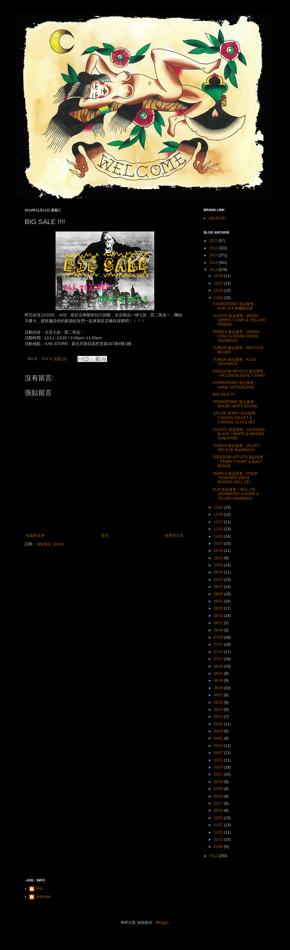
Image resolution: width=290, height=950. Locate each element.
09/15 (219, 587)
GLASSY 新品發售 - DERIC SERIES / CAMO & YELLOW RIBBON (239, 320)
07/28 (219, 637)
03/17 (219, 774)
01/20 (219, 832)
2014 (214, 262)
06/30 (219, 666)
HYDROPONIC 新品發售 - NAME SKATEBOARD (234, 385)
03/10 (219, 782)
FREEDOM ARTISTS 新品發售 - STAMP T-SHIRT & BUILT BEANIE (238, 461)
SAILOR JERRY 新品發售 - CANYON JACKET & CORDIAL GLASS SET (235, 417)
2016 (214, 248)
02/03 (219, 818)
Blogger (162, 922)
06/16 (219, 680)
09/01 (219, 601)
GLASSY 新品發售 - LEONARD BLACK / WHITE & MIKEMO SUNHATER (239, 434)
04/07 (219, 753)
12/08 (219, 298)
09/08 (219, 594)
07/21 (219, 644)
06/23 (219, 673)
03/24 (219, 767)
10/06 (219, 565)
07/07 (219, 659)
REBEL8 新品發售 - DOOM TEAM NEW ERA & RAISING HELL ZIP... (235, 478)
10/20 (219, 550)
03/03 (219, 789)
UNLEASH (217, 218)
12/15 (219, 290)
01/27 (219, 825)
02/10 (219, 810)
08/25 (219, 608)
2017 (214, 241)
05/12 (219, 717)
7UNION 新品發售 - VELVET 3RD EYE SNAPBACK (236, 448)
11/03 (219, 536)
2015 (214, 255)
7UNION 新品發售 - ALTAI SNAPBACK (234, 361)
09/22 (219, 579)
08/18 (219, 616)
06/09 (219, 688)
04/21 (219, 738)
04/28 (219, 731)
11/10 (219, 529)
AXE (39, 888)
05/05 (219, 724)
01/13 (219, 839)
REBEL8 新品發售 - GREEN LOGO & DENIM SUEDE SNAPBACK (236, 336)
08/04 (219, 630)
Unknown (43, 896)
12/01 (219, 507)
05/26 (219, 702)
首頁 (105, 535)
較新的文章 (35, 535)
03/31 (219, 760)
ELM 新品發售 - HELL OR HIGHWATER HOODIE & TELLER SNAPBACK (236, 494)
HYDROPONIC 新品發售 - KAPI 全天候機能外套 (234, 306)
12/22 (219, 283)
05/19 (219, 709)
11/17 (219, 522)
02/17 (219, 803)
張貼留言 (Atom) (50, 544)
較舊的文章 (174, 535)
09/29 (219, 572)
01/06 (219, 846)
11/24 (219, 514)
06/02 (219, 695)
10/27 (219, 543)
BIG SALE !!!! (224, 394)
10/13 (219, 558)
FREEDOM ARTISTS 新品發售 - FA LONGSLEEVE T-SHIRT (239, 373)
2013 (214, 270)
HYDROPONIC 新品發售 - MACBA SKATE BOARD (235, 404)
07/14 (219, 652)
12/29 (219, 276)
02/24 (219, 796)
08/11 (219, 623)
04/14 (219, 746)
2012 (214, 856)
